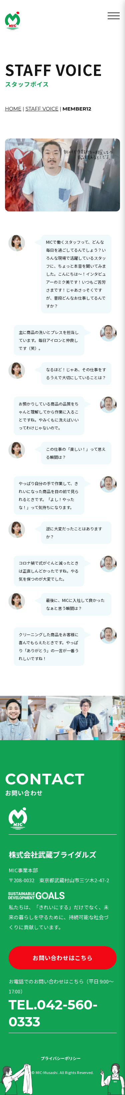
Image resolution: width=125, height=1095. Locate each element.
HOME (13, 109)
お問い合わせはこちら (63, 958)
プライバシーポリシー (61, 1058)
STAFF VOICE (41, 109)
